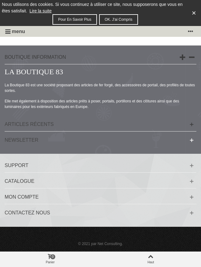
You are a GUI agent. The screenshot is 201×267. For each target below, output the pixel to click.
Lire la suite (41, 10)
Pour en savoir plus (74, 19)
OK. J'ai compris (118, 19)
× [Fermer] (194, 13)
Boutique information (35, 57)
